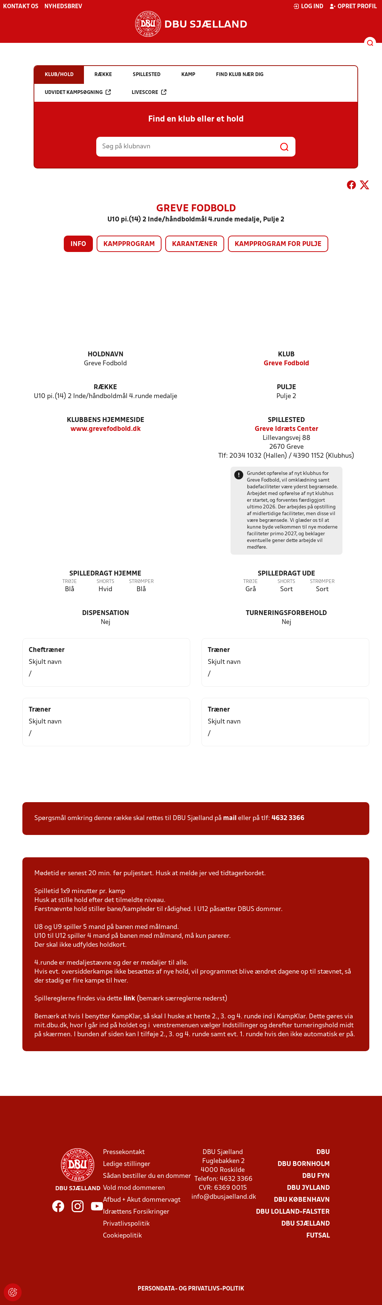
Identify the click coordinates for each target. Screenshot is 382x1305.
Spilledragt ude (286, 574)
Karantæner (194, 244)
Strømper (141, 581)
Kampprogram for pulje (278, 244)
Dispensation (105, 613)
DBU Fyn (316, 1176)
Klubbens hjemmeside (105, 420)
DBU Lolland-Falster (293, 1212)
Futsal (318, 1236)
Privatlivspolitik (126, 1224)
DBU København (302, 1200)
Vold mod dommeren (134, 1188)
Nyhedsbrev (63, 6)
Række (105, 387)
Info (78, 244)
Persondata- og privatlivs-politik (191, 1289)
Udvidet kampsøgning (78, 92)
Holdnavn (105, 355)
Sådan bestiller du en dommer (147, 1176)
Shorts (105, 581)
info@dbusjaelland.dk (223, 1197)
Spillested (286, 420)
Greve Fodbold (286, 363)
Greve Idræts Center (286, 429)
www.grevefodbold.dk (106, 429)
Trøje (69, 581)
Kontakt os (20, 6)
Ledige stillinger (126, 1164)
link (129, 999)
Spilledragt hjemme (105, 574)
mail (230, 818)
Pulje (286, 387)
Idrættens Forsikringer (136, 1212)
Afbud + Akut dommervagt (142, 1200)
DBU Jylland (308, 1188)
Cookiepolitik (122, 1236)
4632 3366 (288, 818)
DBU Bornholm (304, 1164)
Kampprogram (129, 244)
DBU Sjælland (305, 1224)
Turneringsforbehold (286, 613)
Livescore (149, 92)
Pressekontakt (124, 1152)
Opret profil (353, 6)
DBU (323, 1152)
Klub (286, 355)
